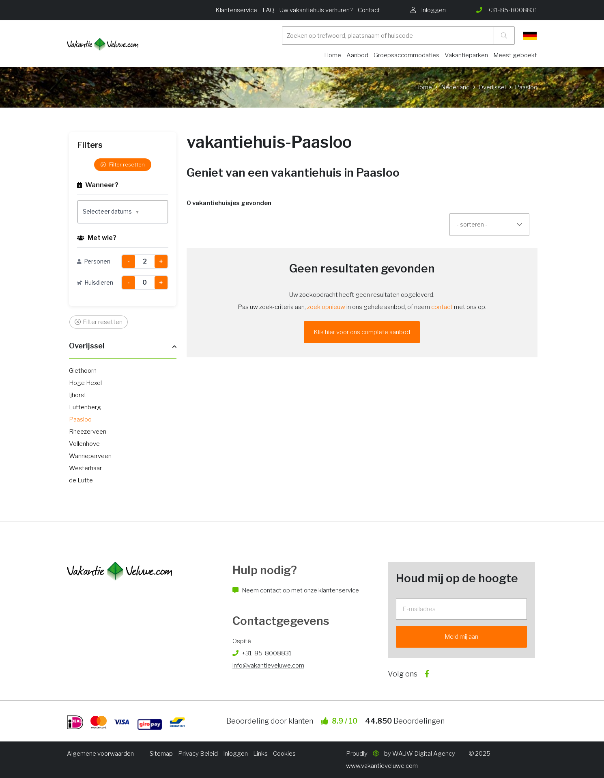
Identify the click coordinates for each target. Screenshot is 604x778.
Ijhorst (77, 395)
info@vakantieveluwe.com (268, 665)
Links (260, 753)
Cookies (284, 753)
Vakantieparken (466, 55)
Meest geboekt (515, 55)
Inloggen (235, 753)
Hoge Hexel (85, 383)
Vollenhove (84, 443)
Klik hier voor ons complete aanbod (362, 332)
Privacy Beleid (198, 753)
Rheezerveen (87, 431)
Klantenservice (236, 10)
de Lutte (81, 480)
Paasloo (80, 419)
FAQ (268, 10)
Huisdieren (95, 282)
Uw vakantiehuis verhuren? (316, 10)
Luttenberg (85, 407)
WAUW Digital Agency (423, 753)
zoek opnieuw (326, 307)
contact (442, 307)
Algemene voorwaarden (100, 753)
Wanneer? (97, 185)
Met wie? (96, 238)
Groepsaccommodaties (406, 55)
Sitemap (161, 753)
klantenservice (338, 590)
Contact (369, 10)
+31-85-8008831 (262, 653)
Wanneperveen (90, 456)
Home (332, 55)
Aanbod (357, 55)
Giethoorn (83, 370)
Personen (93, 261)
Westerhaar (85, 468)
